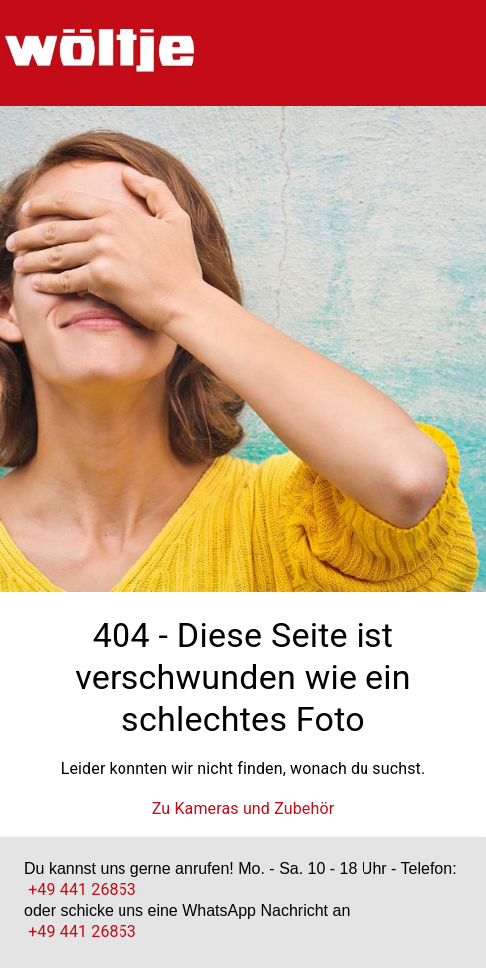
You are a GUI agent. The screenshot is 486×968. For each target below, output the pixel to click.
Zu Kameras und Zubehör (243, 808)
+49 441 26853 (82, 889)
